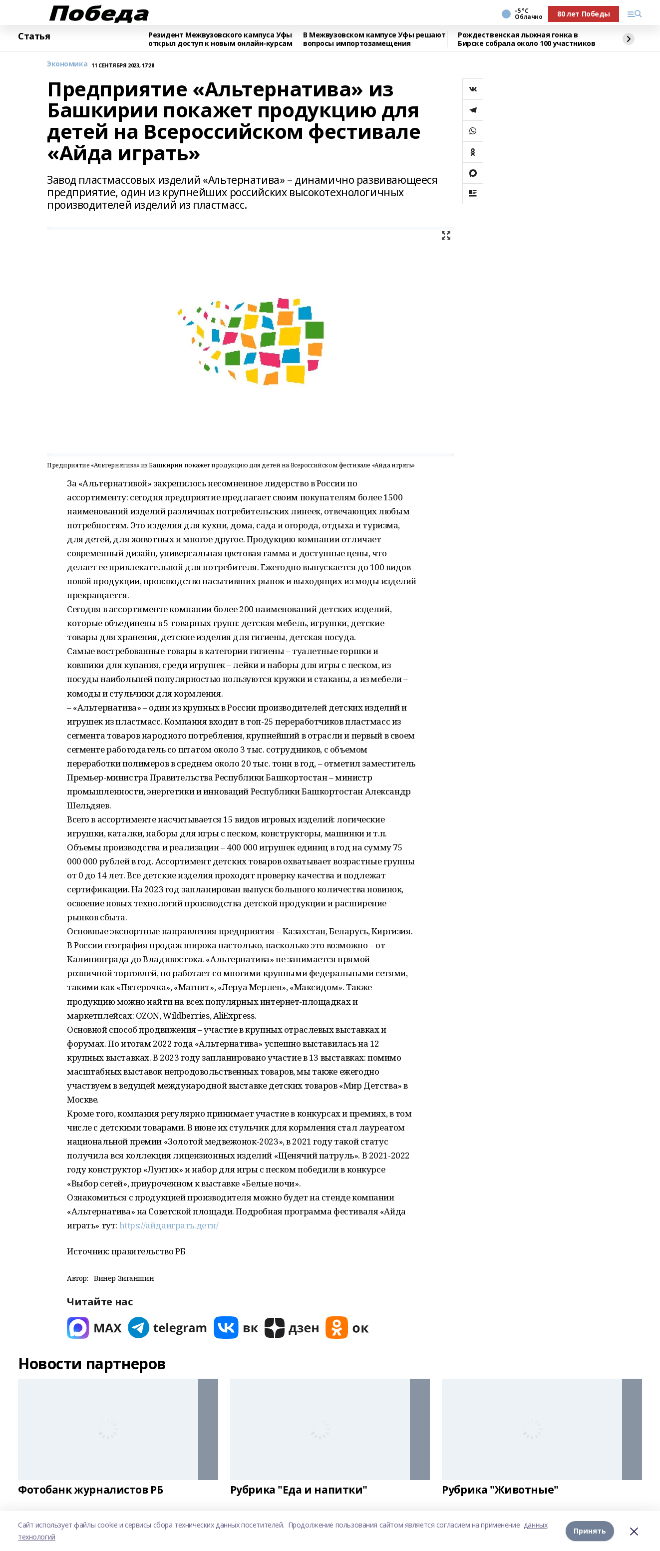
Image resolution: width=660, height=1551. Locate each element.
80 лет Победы (583, 13)
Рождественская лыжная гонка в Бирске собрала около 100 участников (526, 39)
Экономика (67, 64)
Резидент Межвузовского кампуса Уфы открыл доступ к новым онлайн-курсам (220, 39)
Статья (34, 36)
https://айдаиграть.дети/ (169, 1225)
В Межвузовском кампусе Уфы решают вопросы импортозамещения (374, 39)
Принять (590, 1531)
